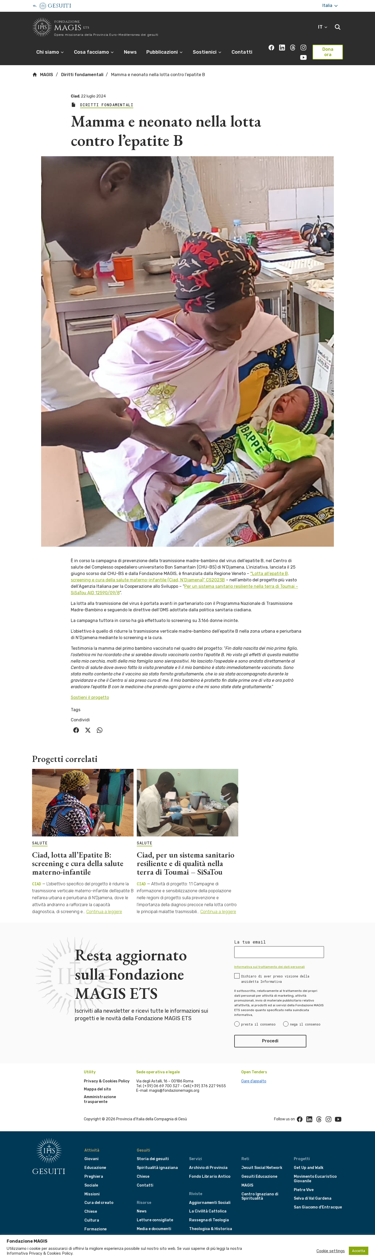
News (130, 52)
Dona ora (327, 52)
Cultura (91, 1220)
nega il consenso (305, 1024)
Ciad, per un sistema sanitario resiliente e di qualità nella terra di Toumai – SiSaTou (185, 863)
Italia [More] (330, 6)
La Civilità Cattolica (207, 1211)
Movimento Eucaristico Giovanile (315, 1178)
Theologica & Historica (210, 1229)
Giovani (91, 1159)
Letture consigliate (155, 1220)
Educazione (95, 1167)
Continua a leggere (104, 911)
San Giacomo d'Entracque (318, 1207)
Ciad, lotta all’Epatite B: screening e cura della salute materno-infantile (77, 863)
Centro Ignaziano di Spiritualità (259, 1196)
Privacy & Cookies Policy (107, 1081)
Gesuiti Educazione (259, 1176)
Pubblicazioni (164, 52)
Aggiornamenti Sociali (210, 1202)
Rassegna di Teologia (209, 1220)
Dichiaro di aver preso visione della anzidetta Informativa (275, 979)
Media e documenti (154, 1229)
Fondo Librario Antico (210, 1176)
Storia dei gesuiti (153, 1159)
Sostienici (207, 52)
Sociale (91, 1185)
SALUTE (40, 843)
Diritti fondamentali (82, 74)
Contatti (242, 52)
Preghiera (93, 1176)
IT (323, 27)
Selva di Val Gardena (312, 1198)
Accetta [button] (358, 1251)
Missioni (92, 1194)
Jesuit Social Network (261, 1167)
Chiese (90, 1211)
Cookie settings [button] (331, 1251)
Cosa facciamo (94, 52)
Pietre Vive (304, 1190)
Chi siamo (50, 52)
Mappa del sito (97, 1089)
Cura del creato (99, 1202)
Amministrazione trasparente (100, 1099)
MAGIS (42, 74)
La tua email (250, 942)
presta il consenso (258, 1024)
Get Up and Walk (308, 1167)
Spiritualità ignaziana (157, 1167)
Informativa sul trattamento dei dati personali (269, 967)
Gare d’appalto (253, 1081)
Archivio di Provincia (208, 1167)
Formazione (95, 1229)
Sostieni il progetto (90, 697)
